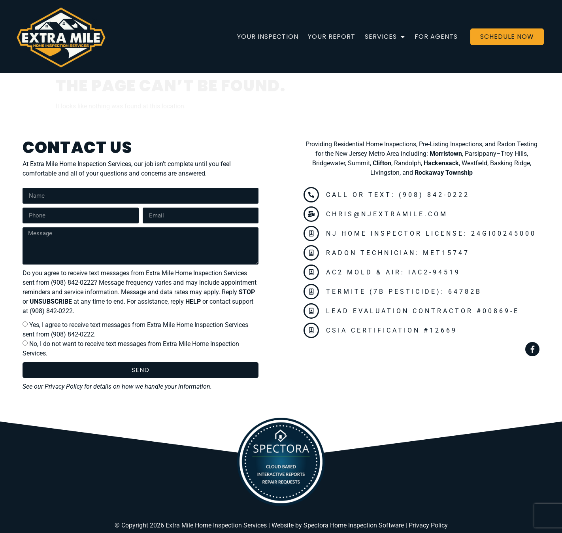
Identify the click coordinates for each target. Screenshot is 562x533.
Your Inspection (267, 36)
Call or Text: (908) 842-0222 (398, 194)
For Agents (436, 36)
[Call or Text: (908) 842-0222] (311, 194)
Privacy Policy (64, 386)
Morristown (446, 153)
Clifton (382, 163)
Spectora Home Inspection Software (354, 525)
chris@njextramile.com (387, 214)
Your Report (331, 36)
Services (385, 37)
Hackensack (441, 163)
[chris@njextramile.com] (311, 214)
